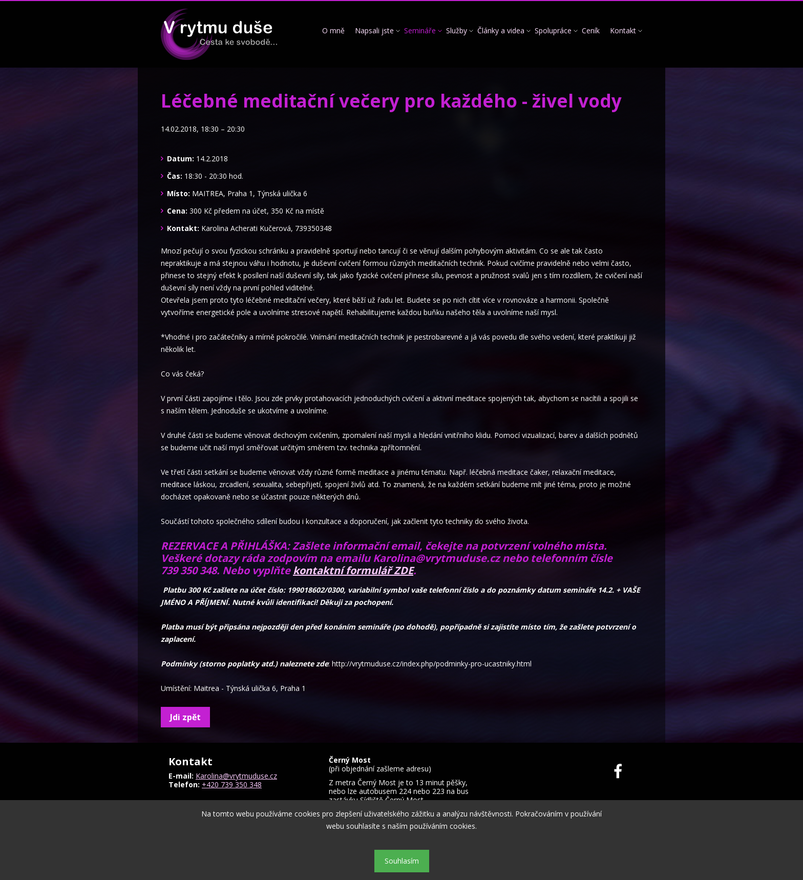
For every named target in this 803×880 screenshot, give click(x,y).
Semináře (420, 30)
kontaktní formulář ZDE (353, 570)
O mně (333, 30)
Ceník (591, 30)
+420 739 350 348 (232, 784)
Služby (456, 30)
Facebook (624, 771)
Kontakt (623, 30)
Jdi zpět (185, 717)
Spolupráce (553, 30)
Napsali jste (374, 30)
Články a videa (500, 30)
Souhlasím (402, 861)
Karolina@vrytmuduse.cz (236, 776)
